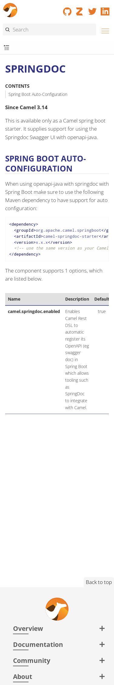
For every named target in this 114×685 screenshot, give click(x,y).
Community (31, 660)
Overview (28, 628)
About (22, 676)
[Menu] (104, 30)
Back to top (99, 582)
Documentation (38, 644)
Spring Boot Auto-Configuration (37, 94)
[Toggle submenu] (6, 47)
